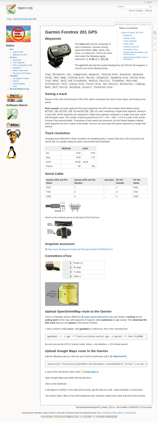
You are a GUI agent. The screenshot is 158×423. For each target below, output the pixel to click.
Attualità (14, 76)
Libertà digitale (19, 84)
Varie (15, 86)
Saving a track (129, 38)
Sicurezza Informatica (22, 73)
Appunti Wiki (18, 52)
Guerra (16, 81)
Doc (12, 49)
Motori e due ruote (20, 70)
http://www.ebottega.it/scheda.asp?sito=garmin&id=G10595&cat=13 (80, 249)
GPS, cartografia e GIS (22, 65)
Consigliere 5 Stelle (21, 78)
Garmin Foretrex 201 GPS (25, 19)
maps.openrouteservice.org (98, 317)
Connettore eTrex (130, 49)
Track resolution (130, 41)
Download (17, 60)
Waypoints (127, 35)
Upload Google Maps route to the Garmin (135, 58)
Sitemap (148, 11)
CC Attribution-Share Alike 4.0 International (118, 413)
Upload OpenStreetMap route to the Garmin (135, 53)
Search (150, 7)
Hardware (17, 68)
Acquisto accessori (131, 47)
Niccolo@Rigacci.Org (19, 89)
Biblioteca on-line (20, 55)
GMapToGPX (119, 356)
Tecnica (13, 57)
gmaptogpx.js (92, 372)
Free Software (19, 63)
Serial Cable (128, 44)
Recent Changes (136, 11)
